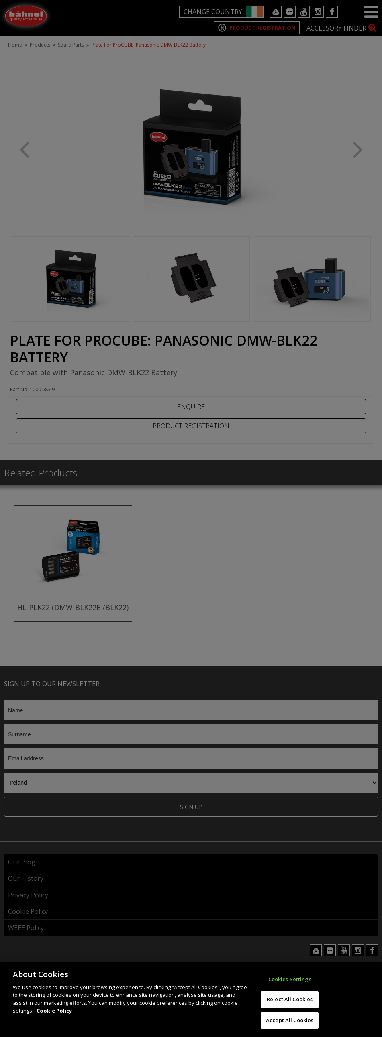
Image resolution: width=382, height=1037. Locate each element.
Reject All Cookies (290, 1005)
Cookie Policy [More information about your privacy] (54, 1017)
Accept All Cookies (289, 1026)
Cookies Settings (289, 985)
